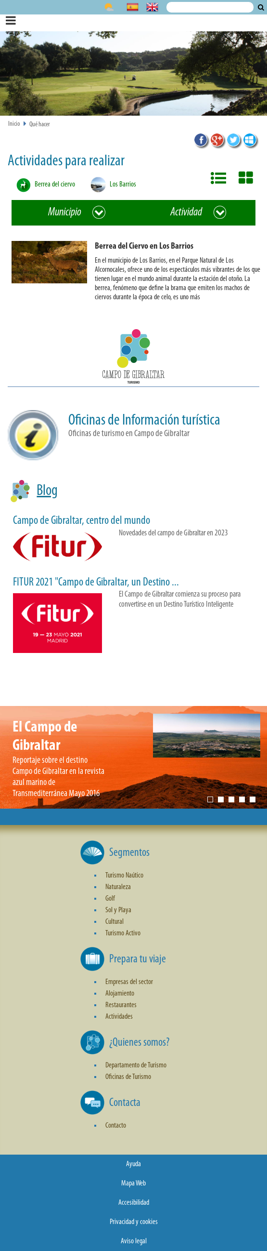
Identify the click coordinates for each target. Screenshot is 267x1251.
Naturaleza (118, 887)
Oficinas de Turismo (128, 1077)
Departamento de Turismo (135, 1065)
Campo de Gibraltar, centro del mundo (81, 521)
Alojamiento (119, 994)
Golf (110, 899)
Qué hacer (39, 124)
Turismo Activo (122, 933)
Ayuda (133, 1164)
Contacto (115, 1126)
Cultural (114, 922)
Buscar (261, 7)
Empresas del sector (129, 982)
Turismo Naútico (124, 875)
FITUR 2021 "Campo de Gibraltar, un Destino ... (96, 582)
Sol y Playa (118, 910)
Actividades (119, 1017)
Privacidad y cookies (134, 1222)
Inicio (14, 124)
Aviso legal (134, 1241)
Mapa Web (133, 1183)
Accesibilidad (133, 1203)
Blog (47, 491)
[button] (137, 273)
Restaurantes (121, 1005)
